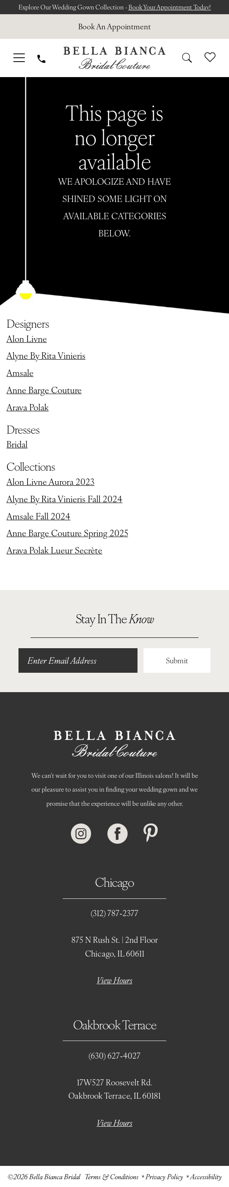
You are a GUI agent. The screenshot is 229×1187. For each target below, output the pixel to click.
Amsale (20, 372)
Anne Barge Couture (44, 389)
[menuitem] (114, 26)
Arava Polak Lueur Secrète (54, 550)
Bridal (16, 444)
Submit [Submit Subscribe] (177, 660)
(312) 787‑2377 (114, 912)
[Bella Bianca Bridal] (114, 58)
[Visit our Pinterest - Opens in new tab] (151, 834)
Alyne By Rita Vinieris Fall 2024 (64, 498)
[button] (19, 58)
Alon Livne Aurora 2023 (50, 481)
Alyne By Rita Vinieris (45, 355)
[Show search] (187, 58)
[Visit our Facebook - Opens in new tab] (117, 834)
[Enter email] (77, 660)
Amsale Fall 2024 (38, 516)
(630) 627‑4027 (114, 1055)
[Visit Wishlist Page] (210, 57)
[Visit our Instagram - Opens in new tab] (81, 834)
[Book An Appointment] (114, 26)
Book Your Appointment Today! (169, 7)
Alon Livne (26, 338)
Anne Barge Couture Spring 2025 (67, 532)
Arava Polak (27, 407)
